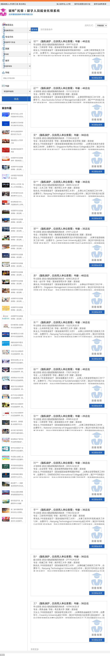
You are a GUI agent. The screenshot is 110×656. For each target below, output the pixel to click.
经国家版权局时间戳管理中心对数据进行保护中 (4, 46)
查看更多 (35, 649)
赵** (35, 88)
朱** (35, 322)
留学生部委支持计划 (82, 4)
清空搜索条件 (47, 29)
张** (35, 416)
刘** (35, 462)
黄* (35, 134)
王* (35, 603)
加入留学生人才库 (64, 4)
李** (35, 509)
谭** (35, 228)
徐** (35, 181)
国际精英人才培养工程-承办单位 (13, 4)
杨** (35, 369)
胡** (35, 41)
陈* (35, 556)
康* (35, 275)
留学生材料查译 (100, 4)
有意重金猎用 (97, 78)
